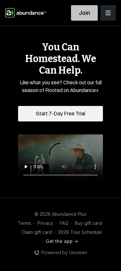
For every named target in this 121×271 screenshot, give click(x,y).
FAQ (64, 223)
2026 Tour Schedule (80, 232)
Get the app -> (62, 241)
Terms (24, 223)
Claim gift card (37, 232)
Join (84, 12)
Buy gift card (88, 223)
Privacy (45, 223)
